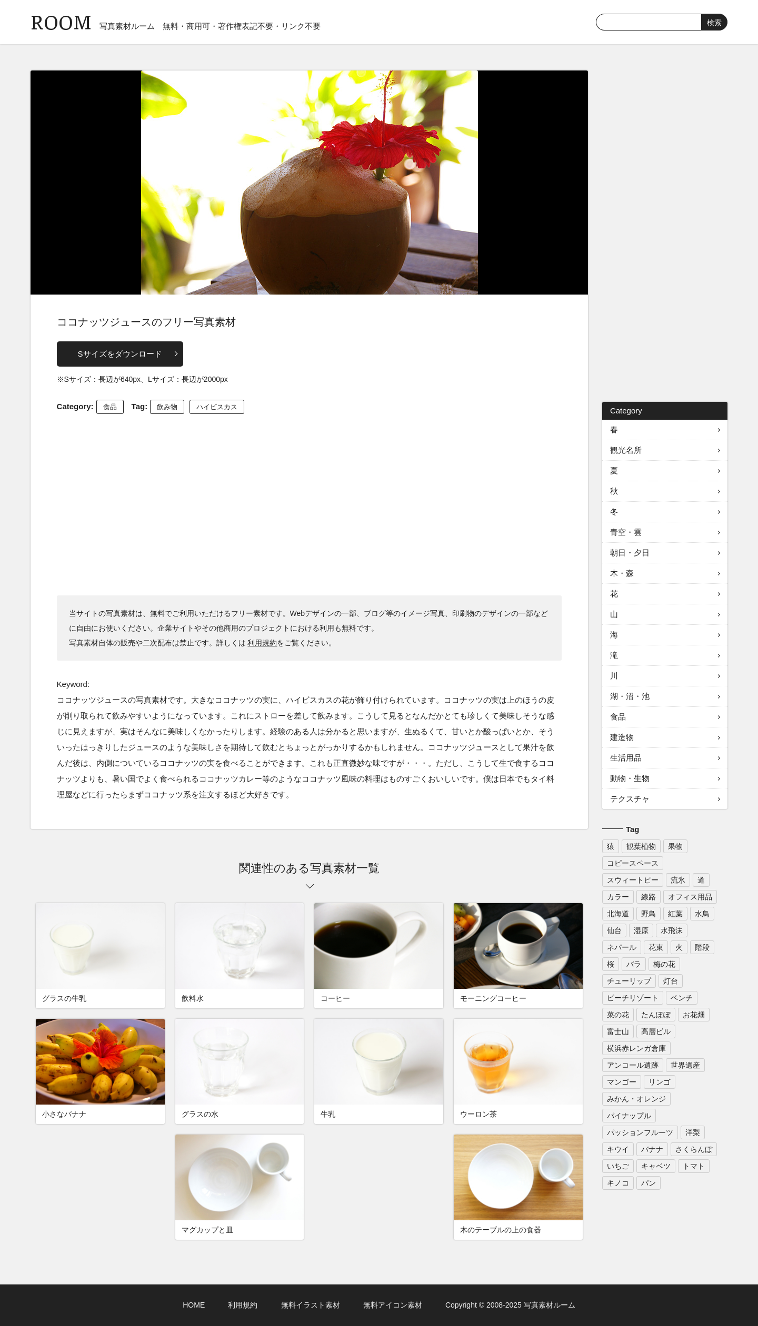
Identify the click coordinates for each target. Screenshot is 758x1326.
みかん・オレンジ (636, 1099)
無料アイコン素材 (392, 1305)
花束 (656, 947)
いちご (618, 1166)
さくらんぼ (693, 1149)
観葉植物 (641, 846)
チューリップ (629, 981)
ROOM (61, 20)
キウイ (618, 1149)
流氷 (678, 880)
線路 (648, 897)
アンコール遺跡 (633, 1065)
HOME (194, 1305)
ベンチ (682, 998)
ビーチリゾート (633, 998)
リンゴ (660, 1082)
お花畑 (694, 1014)
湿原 (641, 930)
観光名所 (626, 450)
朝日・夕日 (630, 552)
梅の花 (664, 964)
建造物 (622, 737)
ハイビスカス (216, 407)
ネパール (621, 947)
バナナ (652, 1149)
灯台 (670, 981)
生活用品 (626, 757)
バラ (633, 964)
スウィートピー (633, 880)
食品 (110, 407)
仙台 (614, 930)
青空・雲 (626, 532)
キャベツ (656, 1166)
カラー (618, 897)
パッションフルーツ (640, 1132)
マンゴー (621, 1082)
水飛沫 (672, 930)
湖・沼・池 (630, 696)
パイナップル (629, 1115)
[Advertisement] (309, 503)
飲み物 (167, 407)
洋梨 (692, 1132)
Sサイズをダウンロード (120, 353)
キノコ (618, 1183)
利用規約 (262, 643)
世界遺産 (685, 1065)
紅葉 (675, 913)
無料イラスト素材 (310, 1305)
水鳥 (702, 913)
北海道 (618, 913)
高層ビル (656, 1031)
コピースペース (633, 863)
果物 (675, 846)
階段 (702, 947)
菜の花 (618, 1014)
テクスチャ (630, 798)
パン (648, 1183)
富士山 (618, 1031)
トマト (694, 1166)
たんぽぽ (656, 1014)
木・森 (622, 573)
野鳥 (648, 913)
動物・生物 (630, 778)
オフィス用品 (690, 897)
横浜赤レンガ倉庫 (636, 1048)
